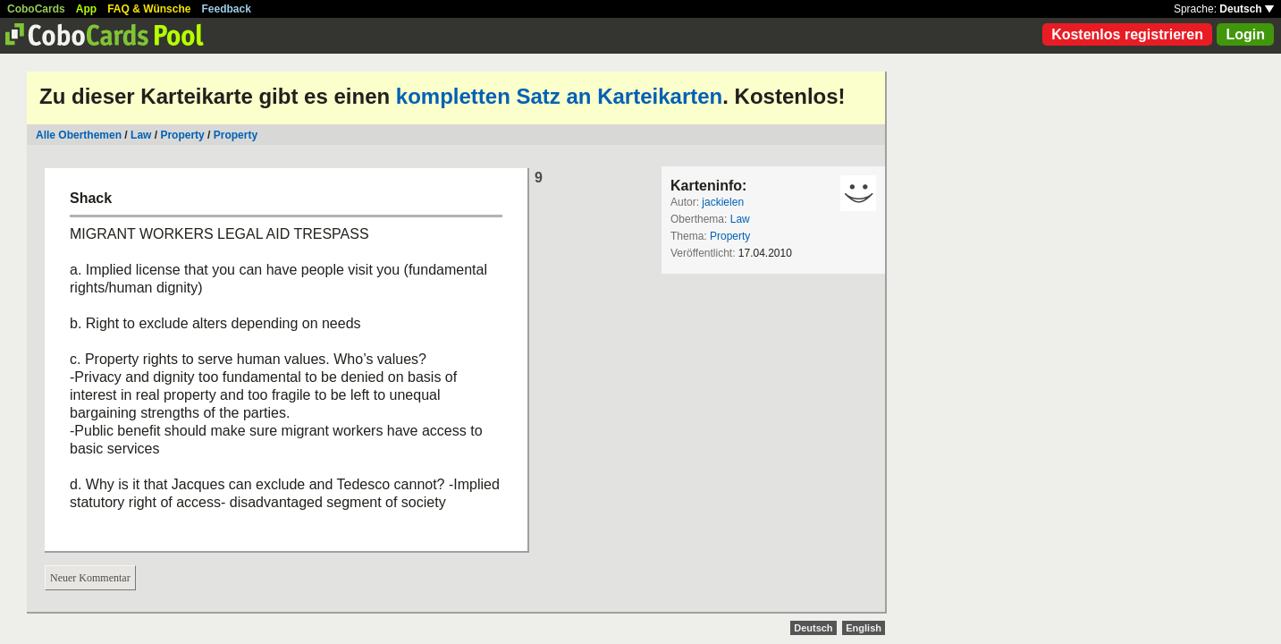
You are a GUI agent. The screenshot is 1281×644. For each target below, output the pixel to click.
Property (182, 135)
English (863, 628)
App (86, 9)
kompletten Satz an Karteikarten (559, 96)
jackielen (723, 202)
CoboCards (36, 9)
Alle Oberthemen (79, 135)
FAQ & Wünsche (148, 9)
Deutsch (1246, 9)
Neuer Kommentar (90, 578)
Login (1245, 34)
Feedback (226, 9)
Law (141, 135)
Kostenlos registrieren (1127, 34)
